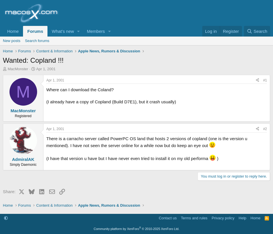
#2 (265, 129)
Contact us (168, 218)
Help (243, 218)
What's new (63, 31)
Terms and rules (194, 218)
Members (96, 31)
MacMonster (18, 69)
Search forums (37, 41)
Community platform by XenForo (137, 229)
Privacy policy (223, 218)
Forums (35, 31)
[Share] (257, 80)
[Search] (257, 31)
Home (13, 31)
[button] (79, 31)
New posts (11, 41)
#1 (265, 80)
